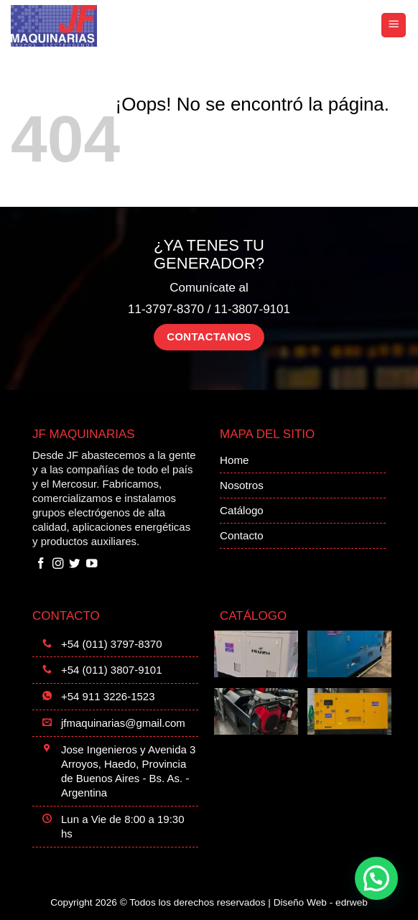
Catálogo (242, 510)
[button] (393, 25)
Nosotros (242, 485)
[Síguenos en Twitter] (74, 564)
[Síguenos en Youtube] (92, 564)
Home (234, 460)
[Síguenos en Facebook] (41, 564)
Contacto (242, 535)
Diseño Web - (321, 902)
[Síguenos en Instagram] (58, 564)
